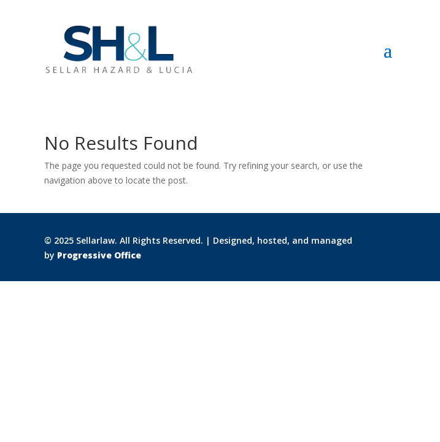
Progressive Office (99, 255)
